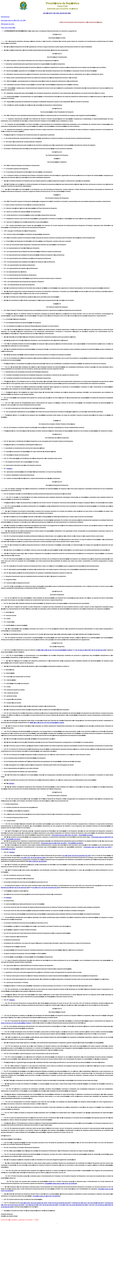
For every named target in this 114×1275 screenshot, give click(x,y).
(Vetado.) (9, 468)
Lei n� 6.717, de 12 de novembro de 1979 (46, 887)
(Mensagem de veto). (8, 24)
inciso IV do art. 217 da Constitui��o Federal (16, 1023)
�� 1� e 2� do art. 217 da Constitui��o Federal (55, 650)
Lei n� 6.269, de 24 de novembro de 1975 (76, 855)
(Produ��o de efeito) (86, 835)
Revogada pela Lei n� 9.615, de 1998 (13, 20)
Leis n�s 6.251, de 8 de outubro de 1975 (33, 1203)
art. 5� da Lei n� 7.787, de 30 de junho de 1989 (42, 1205)
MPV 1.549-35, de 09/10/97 (37, 861)
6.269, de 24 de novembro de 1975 (59, 1203)
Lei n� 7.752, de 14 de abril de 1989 (33, 857)
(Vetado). (11, 783)
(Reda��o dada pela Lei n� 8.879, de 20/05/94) (61, 1183)
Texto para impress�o (8, 27)
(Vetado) (8, 897)
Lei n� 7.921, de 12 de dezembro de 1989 (74, 1205)
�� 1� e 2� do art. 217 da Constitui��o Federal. (47, 722)
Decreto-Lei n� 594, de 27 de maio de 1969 (15, 887)
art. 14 (92, 1205)
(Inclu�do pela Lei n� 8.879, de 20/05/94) (47, 1196)
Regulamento (5, 17)
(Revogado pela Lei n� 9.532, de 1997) (64, 835)
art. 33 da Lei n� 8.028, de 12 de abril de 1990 (90, 650)
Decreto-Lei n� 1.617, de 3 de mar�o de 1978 (88, 1203)
